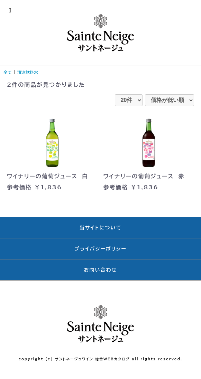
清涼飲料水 (27, 72)
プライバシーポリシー (100, 248)
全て (7, 72)
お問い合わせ (100, 269)
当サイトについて (101, 227)
